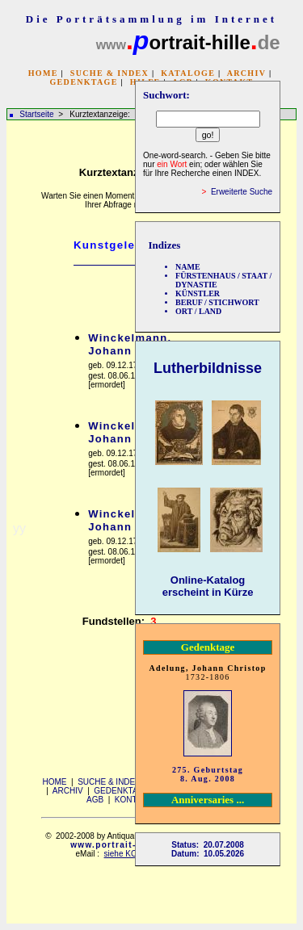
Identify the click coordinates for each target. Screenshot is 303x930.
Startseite (36, 114)
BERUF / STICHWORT (217, 302)
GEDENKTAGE (83, 82)
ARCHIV (246, 73)
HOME (43, 73)
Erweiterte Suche (241, 191)
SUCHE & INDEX (109, 73)
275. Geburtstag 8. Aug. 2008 (207, 774)
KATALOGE (188, 73)
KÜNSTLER (197, 293)
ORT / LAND (198, 311)
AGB (94, 799)
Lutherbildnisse (208, 368)
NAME (187, 266)
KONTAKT (133, 799)
